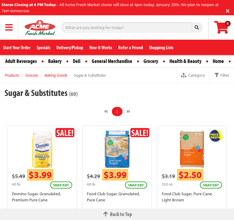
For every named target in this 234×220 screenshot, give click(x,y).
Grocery (151, 60)
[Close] (228, 10)
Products (12, 75)
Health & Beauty (185, 60)
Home (218, 60)
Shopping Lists (161, 47)
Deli (76, 60)
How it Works (100, 47)
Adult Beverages (21, 60)
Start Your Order (16, 47)
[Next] (128, 111)
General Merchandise (112, 60)
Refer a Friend (130, 47)
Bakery (55, 60)
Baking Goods (55, 75)
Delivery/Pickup (69, 47)
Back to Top (117, 214)
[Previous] (106, 111)
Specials (43, 47)
